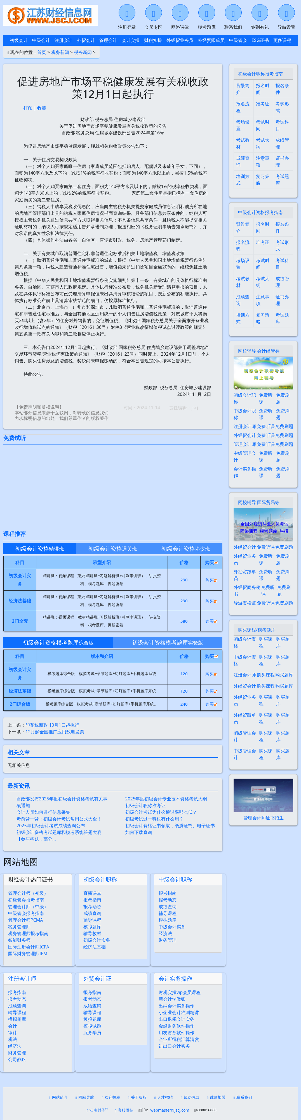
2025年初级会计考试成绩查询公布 (51, 825)
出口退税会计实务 (176, 1019)
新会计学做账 (172, 999)
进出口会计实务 (174, 1046)
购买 (211, 579)
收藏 (41, 108)
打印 (27, 108)
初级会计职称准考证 (145, 805)
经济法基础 (94, 947)
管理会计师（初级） (28, 893)
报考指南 (92, 900)
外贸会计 (86, 40)
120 (184, 673)
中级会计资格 (245, 660)
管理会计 (108, 40)
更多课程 (282, 40)
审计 (12, 1032)
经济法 (165, 933)
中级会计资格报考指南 (260, 212)
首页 (41, 52)
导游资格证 (245, 603)
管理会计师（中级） (28, 906)
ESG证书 (260, 40)
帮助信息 (190, 1097)
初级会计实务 (96, 940)
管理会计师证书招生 (263, 818)
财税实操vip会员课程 (180, 992)
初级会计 (19, 40)
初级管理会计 (245, 736)
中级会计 (41, 40)
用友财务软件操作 (176, 1032)
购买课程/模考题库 (257, 630)
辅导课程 (92, 920)
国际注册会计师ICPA (28, 947)
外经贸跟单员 (211, 40)
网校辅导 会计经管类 (258, 351)
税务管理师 (19, 927)
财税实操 (153, 40)
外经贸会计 (245, 435)
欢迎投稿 (111, 1097)
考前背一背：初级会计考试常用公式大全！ (59, 819)
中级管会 (238, 40)
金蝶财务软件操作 (176, 1026)
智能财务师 (19, 940)
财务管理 (168, 940)
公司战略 (17, 1059)
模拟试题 (92, 1026)
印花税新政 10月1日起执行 (52, 725)
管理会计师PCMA (25, 920)
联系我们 (242, 1097)
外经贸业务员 (179, 40)
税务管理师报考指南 (28, 933)
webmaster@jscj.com (169, 1110)
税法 (12, 1039)
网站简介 (58, 1097)
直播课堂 (92, 893)
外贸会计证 (97, 978)
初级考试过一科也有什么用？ (154, 819)
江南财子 (97, 1110)
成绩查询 (92, 913)
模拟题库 (92, 927)
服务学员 (92, 1032)
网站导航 (85, 1097)
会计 (12, 1026)
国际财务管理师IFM (27, 953)
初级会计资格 (245, 642)
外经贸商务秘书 (247, 590)
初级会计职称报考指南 (260, 74)
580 (184, 621)
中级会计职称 (175, 879)
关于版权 (137, 1097)
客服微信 (124, 1110)
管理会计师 (245, 444)
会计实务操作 (175, 978)
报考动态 (92, 906)
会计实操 (131, 40)
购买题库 (283, 642)
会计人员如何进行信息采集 (43, 812)
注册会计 (63, 40)
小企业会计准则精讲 (179, 1012)
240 (184, 704)
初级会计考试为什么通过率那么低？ (161, 812)
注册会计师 (22, 978)
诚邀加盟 (216, 1097)
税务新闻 (60, 52)
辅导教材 (92, 933)
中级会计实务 (172, 927)
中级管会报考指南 (26, 913)
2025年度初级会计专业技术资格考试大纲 (166, 799)
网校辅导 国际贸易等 (258, 502)
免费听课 (265, 398)
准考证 (262, 104)
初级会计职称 (100, 879)
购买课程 (265, 642)
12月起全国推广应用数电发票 (54, 732)
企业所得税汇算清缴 (179, 1039)
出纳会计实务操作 (176, 1006)
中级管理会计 (245, 456)
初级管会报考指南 (26, 900)
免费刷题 (283, 398)
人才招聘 (163, 1097)
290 (184, 579)
